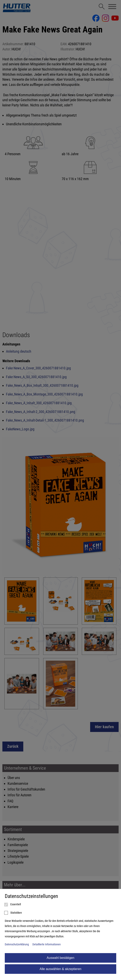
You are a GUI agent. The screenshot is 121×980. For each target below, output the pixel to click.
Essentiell (13, 905)
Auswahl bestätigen (60, 957)
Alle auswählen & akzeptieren (60, 969)
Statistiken (13, 913)
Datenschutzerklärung (17, 944)
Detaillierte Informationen (46, 944)
